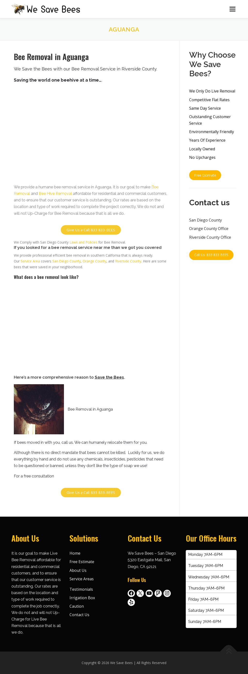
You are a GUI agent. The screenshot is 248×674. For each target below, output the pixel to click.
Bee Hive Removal (55, 193)
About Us (78, 570)
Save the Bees (109, 377)
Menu (232, 9)
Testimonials (81, 589)
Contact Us (79, 614)
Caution (77, 606)
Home (75, 553)
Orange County (94, 261)
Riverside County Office (210, 237)
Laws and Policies (83, 242)
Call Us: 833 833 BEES (211, 255)
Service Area (30, 261)
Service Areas (82, 579)
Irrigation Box (82, 597)
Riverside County (128, 261)
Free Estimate (205, 175)
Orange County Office (208, 228)
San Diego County (66, 261)
